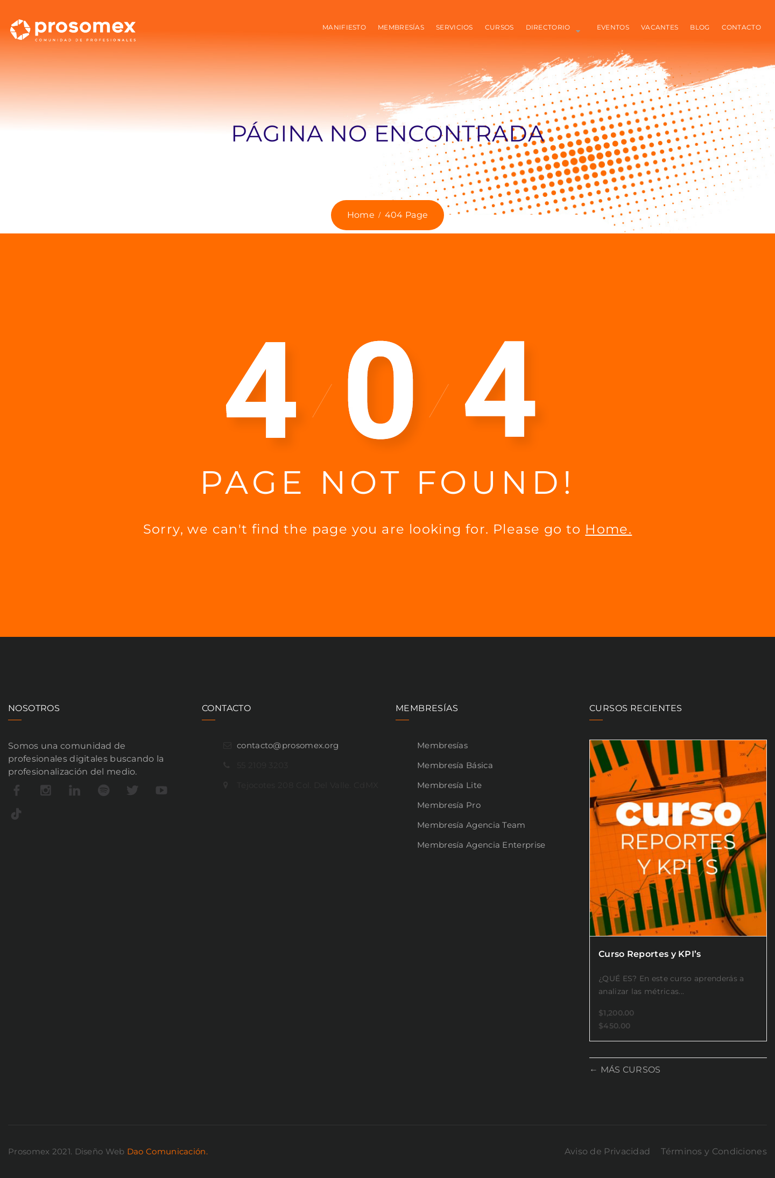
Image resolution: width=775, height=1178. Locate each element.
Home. (608, 529)
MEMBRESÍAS (401, 27)
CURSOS (499, 27)
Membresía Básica (455, 765)
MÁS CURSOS (629, 1070)
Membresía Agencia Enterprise (481, 845)
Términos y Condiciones (714, 1151)
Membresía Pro (449, 805)
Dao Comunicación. (167, 1151)
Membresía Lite (449, 785)
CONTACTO (741, 27)
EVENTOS (613, 27)
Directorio (548, 27)
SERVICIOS (454, 27)
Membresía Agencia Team (471, 825)
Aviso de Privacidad (608, 1151)
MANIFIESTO (344, 27)
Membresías (442, 745)
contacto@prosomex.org (288, 745)
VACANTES (659, 27)
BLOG (699, 27)
